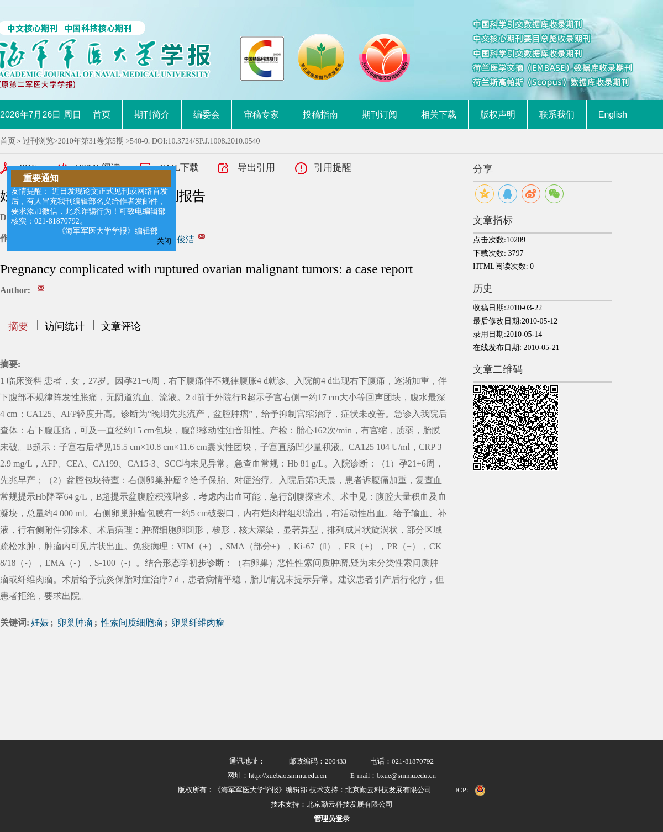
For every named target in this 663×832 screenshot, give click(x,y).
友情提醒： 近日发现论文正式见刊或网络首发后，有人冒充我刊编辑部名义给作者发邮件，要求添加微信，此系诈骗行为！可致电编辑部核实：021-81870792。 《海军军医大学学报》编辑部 (89, 211)
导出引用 (256, 167)
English (612, 114)
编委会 (206, 114)
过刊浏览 (38, 141)
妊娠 (40, 622)
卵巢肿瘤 (74, 622)
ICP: (462, 790)
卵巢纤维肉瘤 (196, 622)
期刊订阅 (379, 114)
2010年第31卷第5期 (91, 141)
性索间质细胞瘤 (131, 622)
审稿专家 (261, 114)
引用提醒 (332, 167)
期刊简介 (152, 114)
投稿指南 (320, 114)
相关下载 (438, 114)
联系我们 (557, 114)
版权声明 (497, 114)
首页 (101, 114)
